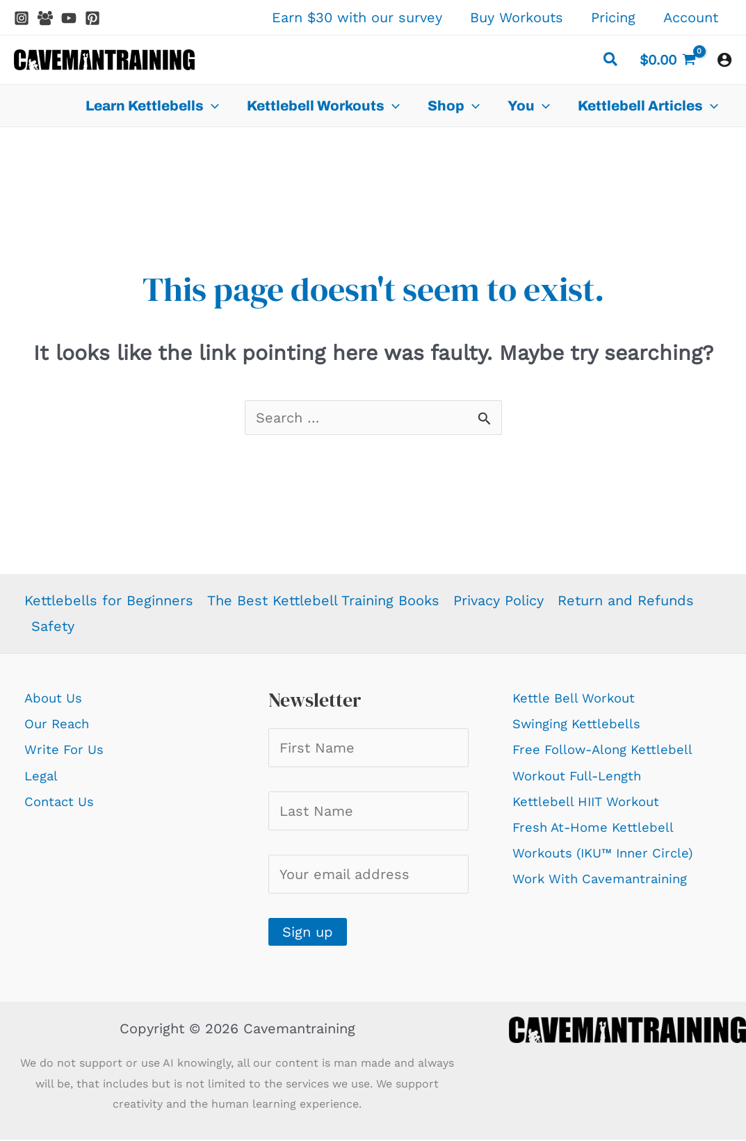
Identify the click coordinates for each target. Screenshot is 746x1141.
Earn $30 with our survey (357, 17)
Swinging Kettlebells (581, 723)
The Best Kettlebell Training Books (323, 600)
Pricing (613, 17)
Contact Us (61, 801)
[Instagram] (21, 18)
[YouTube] (68, 18)
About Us (55, 697)
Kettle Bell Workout (577, 697)
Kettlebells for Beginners (108, 600)
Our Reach (59, 723)
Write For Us (66, 749)
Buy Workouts (516, 17)
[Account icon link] (724, 59)
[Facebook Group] (45, 18)
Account (690, 17)
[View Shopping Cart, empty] (668, 59)
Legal (42, 775)
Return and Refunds (626, 600)
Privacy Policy (498, 600)
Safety (52, 626)
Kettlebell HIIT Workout (591, 801)
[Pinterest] (92, 18)
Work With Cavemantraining (605, 878)
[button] (611, 61)
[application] (211, 105)
